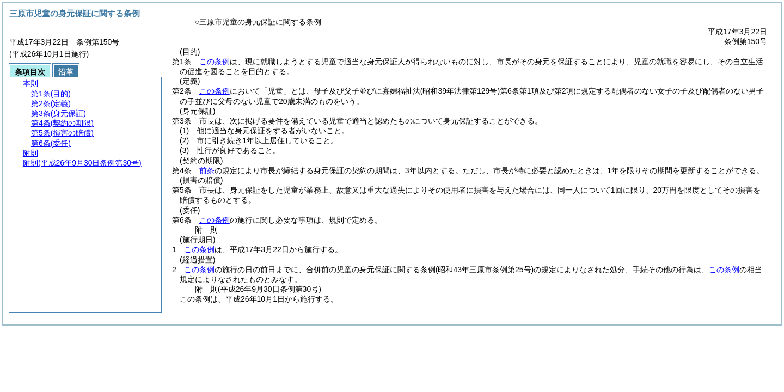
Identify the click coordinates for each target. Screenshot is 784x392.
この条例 (214, 61)
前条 (207, 170)
